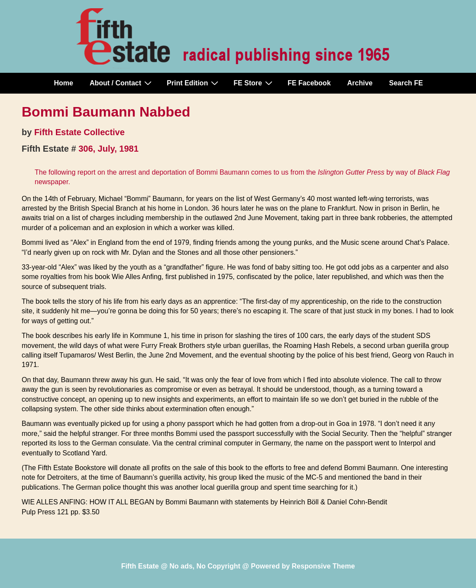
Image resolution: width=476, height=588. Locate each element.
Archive (360, 83)
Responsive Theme (323, 566)
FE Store (254, 83)
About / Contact (122, 83)
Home (63, 83)
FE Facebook (309, 83)
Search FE (406, 83)
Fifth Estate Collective (79, 132)
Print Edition (193, 83)
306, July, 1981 (108, 148)
